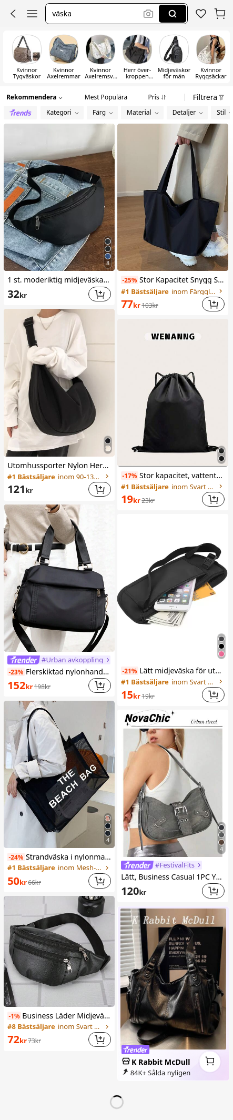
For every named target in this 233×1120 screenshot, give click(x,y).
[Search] (172, 14)
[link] (200, 13)
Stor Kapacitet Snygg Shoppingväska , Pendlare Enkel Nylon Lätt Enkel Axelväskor (173, 279)
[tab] (106, 95)
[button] (13, 13)
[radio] (20, 113)
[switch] (27, 56)
